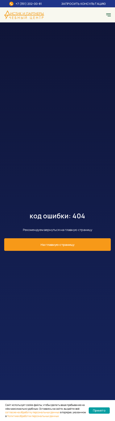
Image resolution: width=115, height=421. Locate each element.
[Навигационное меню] (108, 14)
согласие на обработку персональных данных (32, 412)
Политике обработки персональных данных (33, 416)
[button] (81, 3)
